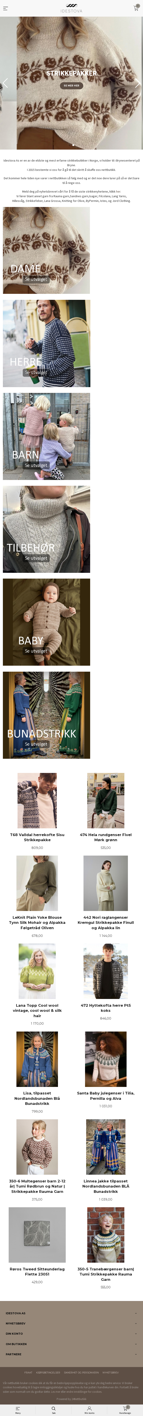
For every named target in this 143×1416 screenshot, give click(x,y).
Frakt (28, 1372)
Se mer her (71, 85)
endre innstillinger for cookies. (84, 1392)
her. (118, 191)
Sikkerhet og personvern (81, 1372)
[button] (138, 83)
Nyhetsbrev (111, 1372)
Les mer (55, 1392)
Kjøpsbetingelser (48, 1372)
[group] (71, 83)
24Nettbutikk (79, 1399)
